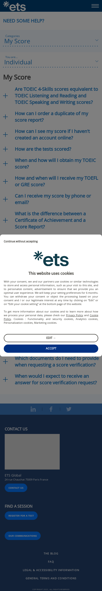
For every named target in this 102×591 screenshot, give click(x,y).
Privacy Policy (74, 315)
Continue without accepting (21, 241)
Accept (51, 348)
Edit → (51, 338)
